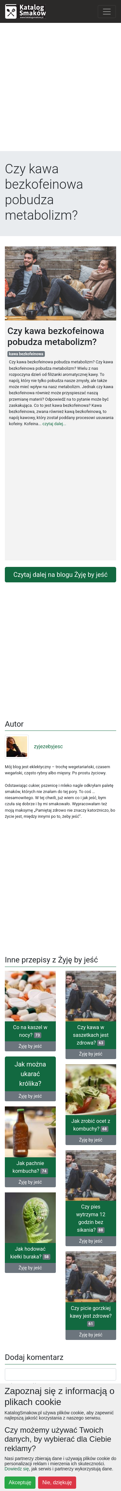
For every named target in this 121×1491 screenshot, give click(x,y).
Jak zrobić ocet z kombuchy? (90, 1125)
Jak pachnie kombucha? (30, 1167)
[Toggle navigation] (107, 11)
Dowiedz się (17, 1468)
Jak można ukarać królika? (30, 1073)
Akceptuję (20, 1482)
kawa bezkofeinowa (26, 354)
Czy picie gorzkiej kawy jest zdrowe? (91, 1316)
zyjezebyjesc (34, 746)
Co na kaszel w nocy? (30, 1031)
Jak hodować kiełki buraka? (30, 1253)
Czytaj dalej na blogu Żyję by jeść (61, 574)
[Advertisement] (60, 88)
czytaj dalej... (54, 423)
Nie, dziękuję (57, 1482)
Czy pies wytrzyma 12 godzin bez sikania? (90, 1218)
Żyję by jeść (30, 1046)
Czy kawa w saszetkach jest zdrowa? (91, 1035)
